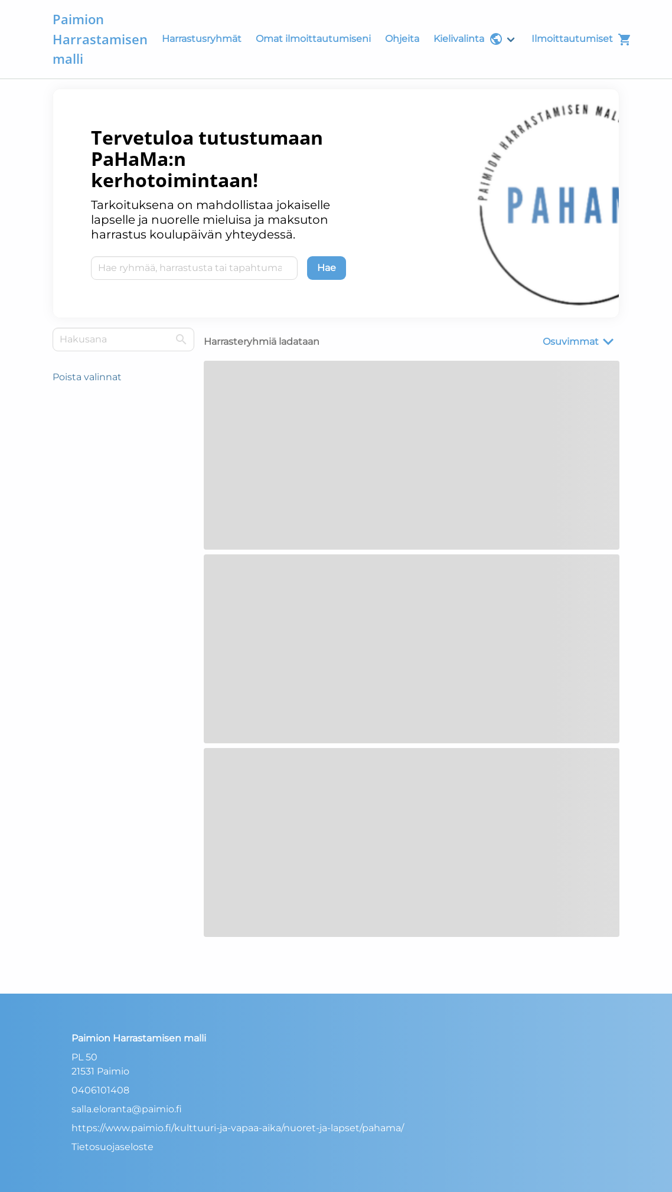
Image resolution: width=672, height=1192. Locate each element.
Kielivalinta (468, 39)
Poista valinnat (87, 377)
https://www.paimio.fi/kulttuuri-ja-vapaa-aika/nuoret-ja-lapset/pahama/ (237, 1128)
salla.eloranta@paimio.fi (126, 1109)
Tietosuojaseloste (112, 1146)
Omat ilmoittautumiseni (313, 38)
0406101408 (100, 1090)
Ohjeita (402, 38)
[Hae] (326, 268)
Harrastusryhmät (202, 38)
